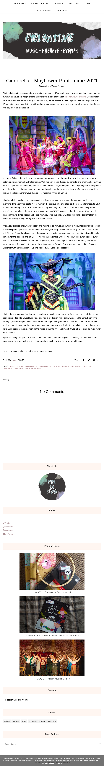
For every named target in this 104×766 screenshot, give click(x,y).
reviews (8, 368)
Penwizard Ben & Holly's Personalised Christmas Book (53, 635)
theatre (18, 368)
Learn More (48, 763)
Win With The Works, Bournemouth (53, 592)
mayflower (31, 366)
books (43, 721)
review (87, 366)
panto (65, 366)
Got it (60, 763)
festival (52, 721)
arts (12, 366)
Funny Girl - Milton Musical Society (53, 678)
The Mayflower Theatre (75, 97)
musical (33, 721)
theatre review (33, 368)
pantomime (76, 366)
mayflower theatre (49, 366)
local (20, 366)
